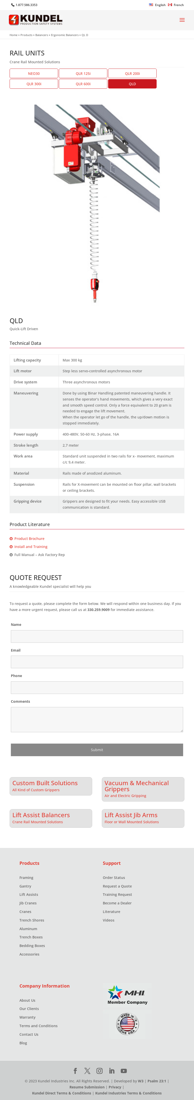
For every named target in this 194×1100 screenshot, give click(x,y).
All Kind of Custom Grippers (36, 789)
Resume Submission (87, 1087)
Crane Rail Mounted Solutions (37, 821)
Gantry (25, 886)
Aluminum (28, 928)
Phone (16, 675)
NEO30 (34, 73)
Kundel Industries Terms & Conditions (128, 1093)
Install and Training (28, 546)
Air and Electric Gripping (125, 795)
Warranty (27, 1017)
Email (15, 650)
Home (13, 35)
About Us (27, 1000)
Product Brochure (27, 538)
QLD (132, 83)
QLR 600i (83, 83)
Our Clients (29, 1008)
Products (26, 35)
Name (16, 624)
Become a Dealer (117, 903)
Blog (23, 1043)
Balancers (41, 35)
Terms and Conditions (38, 1025)
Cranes (25, 911)
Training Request (117, 894)
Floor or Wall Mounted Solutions (132, 821)
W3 (140, 1081)
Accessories (29, 954)
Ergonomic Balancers (65, 35)
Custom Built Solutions (45, 782)
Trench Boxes (31, 937)
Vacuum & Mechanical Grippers (137, 785)
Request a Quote (117, 886)
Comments (20, 701)
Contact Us (28, 1034)
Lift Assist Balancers (41, 814)
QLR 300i (34, 83)
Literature (111, 911)
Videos (108, 920)
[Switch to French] (176, 6)
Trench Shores (31, 920)
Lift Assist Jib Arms (131, 814)
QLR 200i (132, 73)
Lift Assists (28, 894)
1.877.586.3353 (26, 5)
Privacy (115, 1087)
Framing (26, 877)
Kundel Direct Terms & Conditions (61, 1093)
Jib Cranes (28, 903)
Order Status (114, 877)
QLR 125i (83, 73)
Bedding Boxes (32, 945)
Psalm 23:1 (157, 1081)
